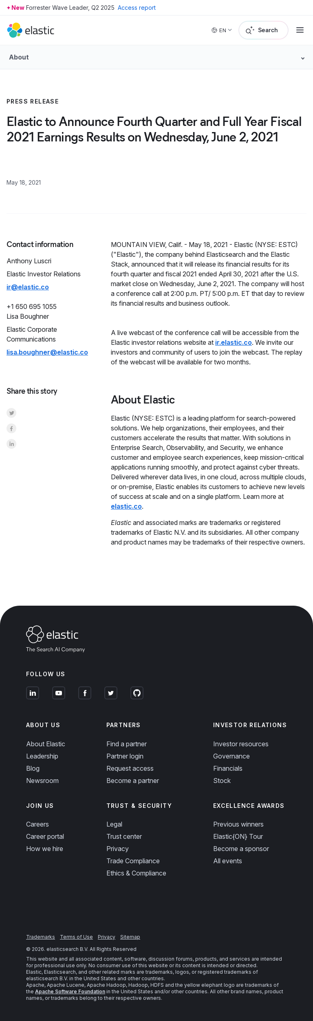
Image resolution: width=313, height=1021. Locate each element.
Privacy (117, 849)
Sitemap (130, 937)
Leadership (42, 756)
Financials (227, 768)
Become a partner (132, 780)
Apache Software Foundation (70, 991)
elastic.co (126, 506)
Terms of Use (76, 937)
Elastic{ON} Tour (238, 836)
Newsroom (42, 780)
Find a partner (126, 744)
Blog (33, 768)
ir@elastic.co (28, 287)
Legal (114, 824)
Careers (37, 824)
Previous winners (238, 824)
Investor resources (241, 744)
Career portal (45, 836)
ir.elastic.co (233, 342)
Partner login (124, 756)
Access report (137, 7)
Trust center (124, 836)
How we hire (44, 849)
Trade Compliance (133, 861)
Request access (130, 768)
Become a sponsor (241, 849)
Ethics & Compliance (136, 873)
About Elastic (45, 744)
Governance (231, 756)
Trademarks (40, 937)
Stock (222, 780)
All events (227, 861)
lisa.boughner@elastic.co (47, 352)
